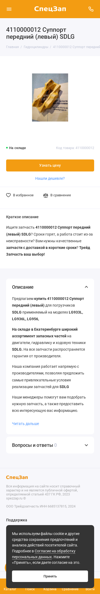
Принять (50, 576)
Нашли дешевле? (50, 178)
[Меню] (9, 9)
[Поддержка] (91, 9)
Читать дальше (25, 423)
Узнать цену (50, 165)
